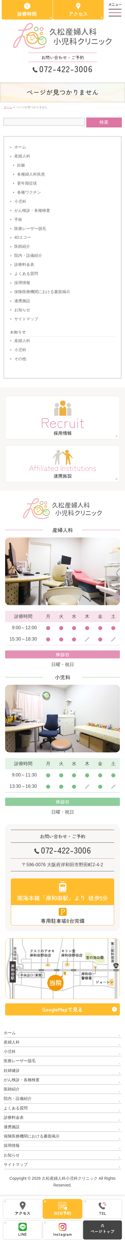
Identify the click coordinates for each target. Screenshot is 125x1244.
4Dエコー (22, 237)
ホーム (20, 147)
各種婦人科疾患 (31, 174)
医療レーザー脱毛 (30, 229)
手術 (18, 219)
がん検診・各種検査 (32, 210)
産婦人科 (22, 156)
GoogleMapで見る (62, 1009)
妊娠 (21, 165)
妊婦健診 (12, 1070)
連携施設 (22, 301)
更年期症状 (27, 183)
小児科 (20, 201)
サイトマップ (26, 319)
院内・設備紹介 (28, 255)
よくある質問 (26, 274)
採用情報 (22, 283)
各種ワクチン (29, 192)
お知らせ (22, 310)
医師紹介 (22, 246)
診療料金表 (24, 265)
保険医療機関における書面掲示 (42, 292)
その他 (20, 359)
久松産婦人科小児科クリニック (70, 1178)
